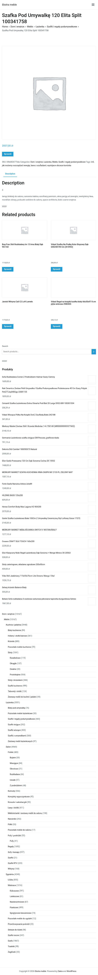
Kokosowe (14, 891)
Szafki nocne (13, 935)
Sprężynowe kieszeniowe (20, 913)
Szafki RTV (12, 863)
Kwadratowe (15, 658)
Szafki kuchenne (15, 686)
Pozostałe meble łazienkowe (20, 713)
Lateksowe (14, 896)
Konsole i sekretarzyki (17, 802)
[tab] (10, 174)
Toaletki (11, 946)
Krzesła (11, 641)
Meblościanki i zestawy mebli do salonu (25, 813)
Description (10, 174)
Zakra (60, 971)
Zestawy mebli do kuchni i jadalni (22, 697)
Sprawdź (7, 154)
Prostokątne (15, 675)
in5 (92, 162)
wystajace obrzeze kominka (59, 165)
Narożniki (12, 819)
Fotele (10, 752)
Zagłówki (12, 952)
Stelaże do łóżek (15, 930)
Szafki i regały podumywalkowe (62, 26)
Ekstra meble (9, 4)
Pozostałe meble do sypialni (20, 918)
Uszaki (13, 780)
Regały (11, 846)
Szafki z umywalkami (17, 736)
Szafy (10, 941)
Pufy (12, 841)
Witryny (11, 869)
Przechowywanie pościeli (19, 924)
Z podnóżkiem (16, 785)
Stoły (10, 652)
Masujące (14, 763)
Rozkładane (15, 774)
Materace (12, 885)
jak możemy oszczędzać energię (16, 165)
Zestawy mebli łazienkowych (20, 741)
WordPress (71, 971)
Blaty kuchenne (14, 630)
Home (5, 26)
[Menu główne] (93, 4)
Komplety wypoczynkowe (19, 797)
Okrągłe (13, 663)
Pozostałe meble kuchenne (19, 647)
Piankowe (14, 907)
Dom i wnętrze (17, 26)
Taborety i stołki (14, 691)
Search (5, 346)
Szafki (10, 858)
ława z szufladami (38, 165)
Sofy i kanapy (13, 852)
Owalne (13, 669)
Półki (10, 824)
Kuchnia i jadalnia (13, 625)
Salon (8, 747)
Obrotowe (14, 769)
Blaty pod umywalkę (16, 708)
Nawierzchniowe (17, 902)
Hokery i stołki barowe (17, 636)
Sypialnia (10, 874)
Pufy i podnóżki (14, 836)
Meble (30, 26)
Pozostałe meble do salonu (19, 830)
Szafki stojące (14, 725)
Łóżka (10, 880)
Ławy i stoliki (13, 808)
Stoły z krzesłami (15, 680)
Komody (11, 791)
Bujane (13, 758)
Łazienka (40, 26)
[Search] (94, 351)
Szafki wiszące (14, 730)
